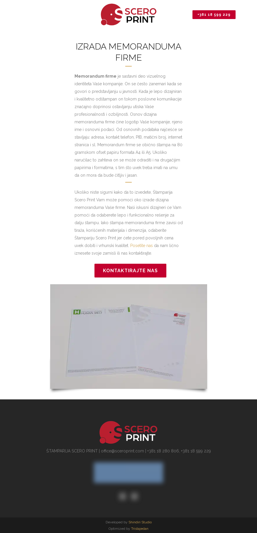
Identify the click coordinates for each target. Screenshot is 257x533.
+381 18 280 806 (163, 451)
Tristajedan (139, 529)
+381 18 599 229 (214, 15)
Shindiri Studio (140, 522)
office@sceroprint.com (122, 451)
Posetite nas (141, 245)
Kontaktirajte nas (130, 270)
